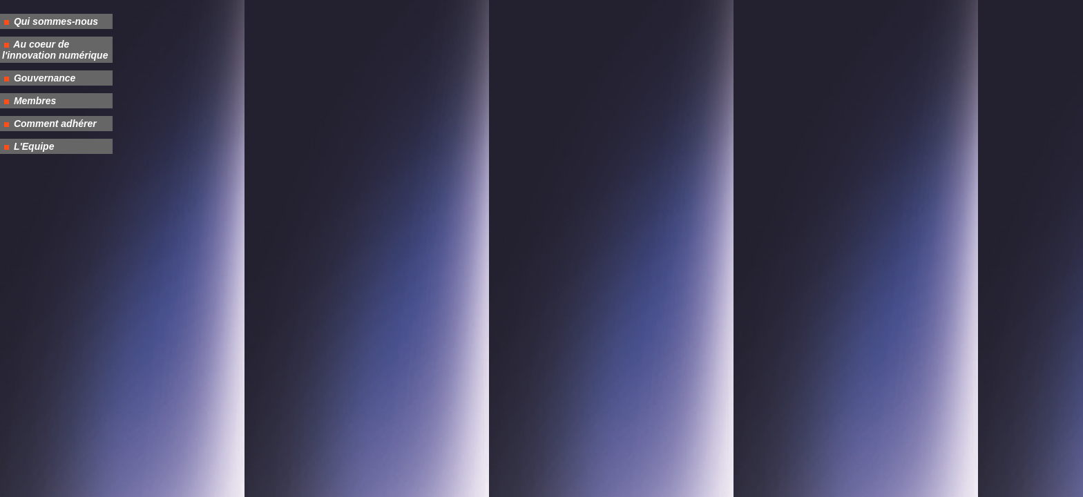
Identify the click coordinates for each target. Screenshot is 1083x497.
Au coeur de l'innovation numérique (55, 50)
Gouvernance (43, 78)
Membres (33, 100)
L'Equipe (32, 146)
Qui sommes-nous (54, 21)
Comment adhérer (54, 123)
